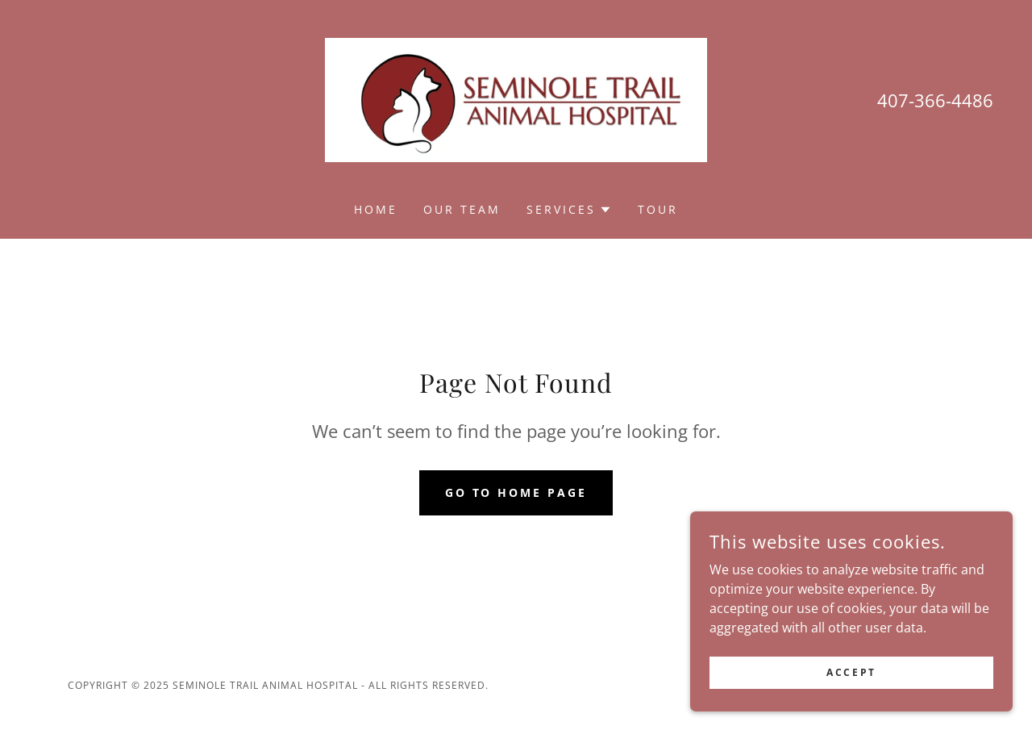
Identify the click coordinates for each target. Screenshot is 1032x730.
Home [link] (375, 209)
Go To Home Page (516, 492)
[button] (569, 209)
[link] (516, 98)
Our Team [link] (462, 209)
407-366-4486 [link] (935, 100)
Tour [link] (658, 209)
